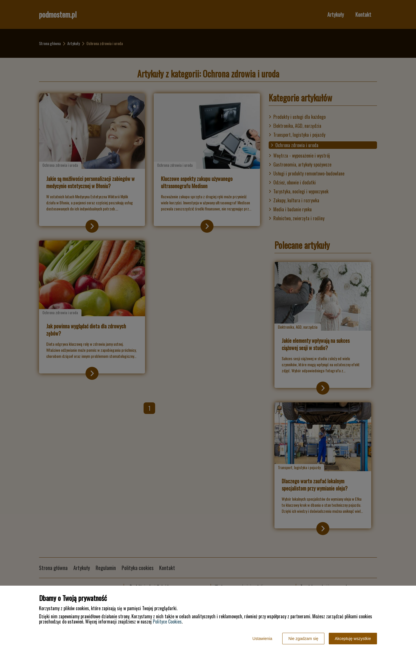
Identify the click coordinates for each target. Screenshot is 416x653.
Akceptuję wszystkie (353, 638)
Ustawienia (262, 638)
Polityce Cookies (167, 621)
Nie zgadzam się (303, 638)
